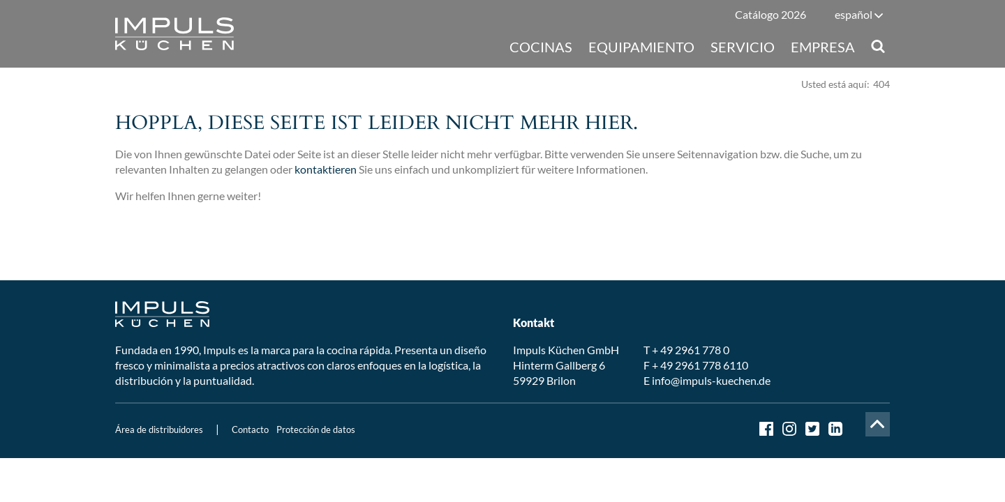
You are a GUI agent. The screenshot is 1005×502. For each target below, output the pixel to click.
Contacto (250, 429)
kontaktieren (326, 169)
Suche (877, 46)
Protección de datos (315, 429)
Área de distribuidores (159, 429)
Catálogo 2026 (770, 14)
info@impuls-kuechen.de (711, 380)
